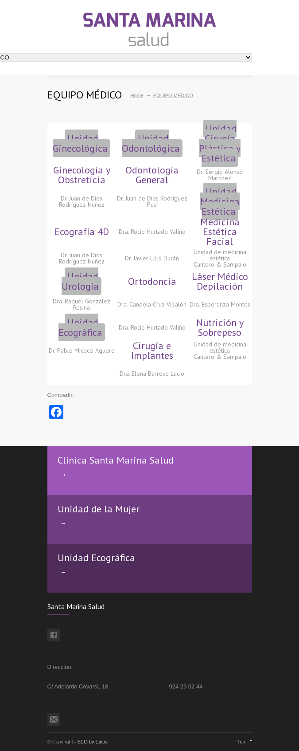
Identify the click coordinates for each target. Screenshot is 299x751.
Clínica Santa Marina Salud (116, 460)
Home (137, 95)
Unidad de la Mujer (99, 509)
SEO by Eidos (93, 741)
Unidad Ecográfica (96, 557)
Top (241, 741)
